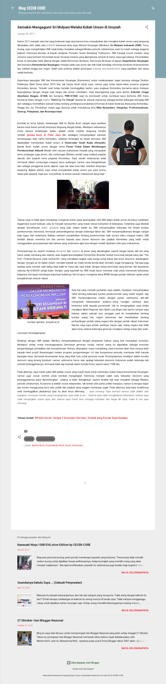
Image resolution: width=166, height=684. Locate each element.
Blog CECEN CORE (32, 8)
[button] (147, 27)
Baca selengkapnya (135, 572)
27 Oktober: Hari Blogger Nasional (40, 620)
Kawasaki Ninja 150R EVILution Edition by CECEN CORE (53, 544)
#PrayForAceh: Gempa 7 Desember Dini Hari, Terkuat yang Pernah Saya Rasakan (81, 417)
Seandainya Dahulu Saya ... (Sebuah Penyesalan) (49, 582)
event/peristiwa (45, 438)
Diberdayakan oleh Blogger (83, 662)
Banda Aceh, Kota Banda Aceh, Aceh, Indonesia (57, 445)
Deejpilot (90, 669)
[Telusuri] (153, 9)
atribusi (29, 438)
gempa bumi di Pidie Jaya (44, 135)
